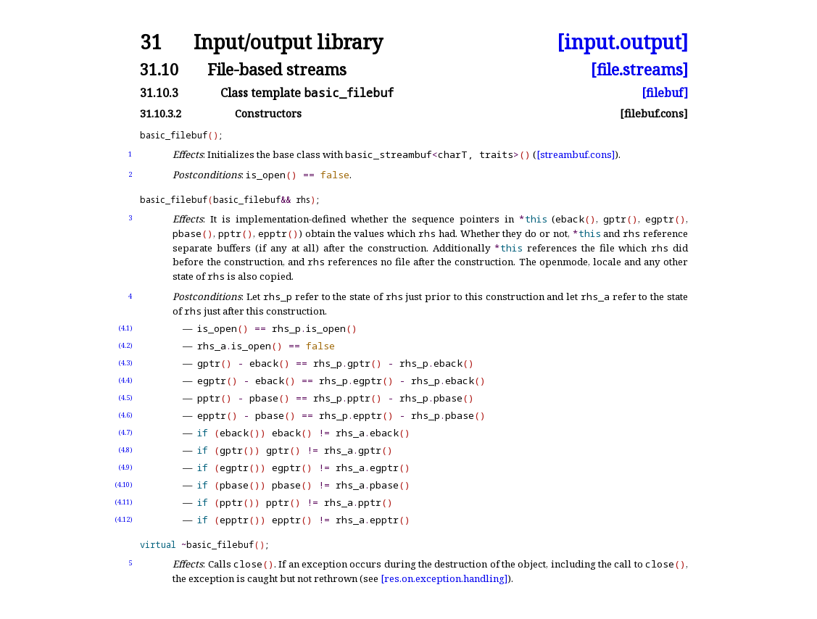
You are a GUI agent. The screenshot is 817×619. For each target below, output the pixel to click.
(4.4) (125, 380)
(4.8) (125, 449)
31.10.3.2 (160, 113)
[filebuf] (665, 93)
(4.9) (125, 467)
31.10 (159, 69)
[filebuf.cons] (654, 113)
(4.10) (123, 484)
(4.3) (125, 362)
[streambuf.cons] (575, 154)
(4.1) (125, 328)
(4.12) (123, 519)
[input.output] (622, 42)
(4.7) (125, 432)
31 (151, 42)
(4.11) (123, 502)
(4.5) (125, 397)
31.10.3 (159, 93)
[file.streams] (639, 69)
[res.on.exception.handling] (444, 578)
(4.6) (125, 415)
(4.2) (125, 345)
